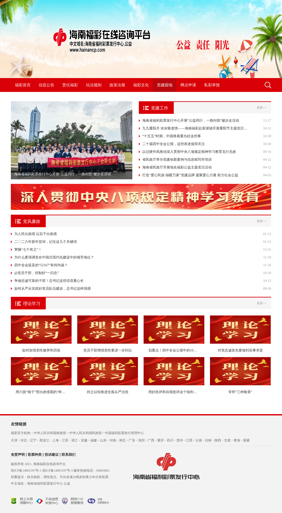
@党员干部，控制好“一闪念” (36, 273)
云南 (198, 440)
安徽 (84, 440)
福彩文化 (141, 85)
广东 (132, 440)
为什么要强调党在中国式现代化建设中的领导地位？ (54, 257)
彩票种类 (35, 454)
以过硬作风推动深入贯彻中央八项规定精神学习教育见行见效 (189, 152)
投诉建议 (52, 454)
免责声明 (18, 454)
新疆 (246, 440)
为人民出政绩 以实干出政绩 (35, 234)
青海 (237, 440)
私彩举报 (212, 85)
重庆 (160, 440)
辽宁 (33, 440)
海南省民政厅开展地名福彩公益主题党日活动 (177, 167)
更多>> (261, 107)
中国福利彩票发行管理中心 (124, 433)
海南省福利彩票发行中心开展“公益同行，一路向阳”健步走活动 (190, 120)
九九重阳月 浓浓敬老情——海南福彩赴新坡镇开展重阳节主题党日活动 (195, 128)
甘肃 (227, 440)
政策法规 (117, 85)
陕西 (218, 440)
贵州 (179, 440)
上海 (55, 440)
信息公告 (46, 85)
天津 (14, 440)
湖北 (122, 440)
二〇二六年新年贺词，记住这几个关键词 (45, 241)
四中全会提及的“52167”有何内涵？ (41, 265)
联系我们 (68, 454)
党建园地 (164, 85)
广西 (151, 440)
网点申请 (188, 85)
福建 (93, 440)
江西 (189, 440)
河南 (113, 440)
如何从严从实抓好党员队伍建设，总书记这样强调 (52, 288)
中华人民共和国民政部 (85, 433)
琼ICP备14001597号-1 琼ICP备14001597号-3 (42, 470)
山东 (103, 440)
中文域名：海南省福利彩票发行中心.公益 (40, 483)
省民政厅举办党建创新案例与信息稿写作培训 (177, 159)
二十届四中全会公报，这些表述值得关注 (173, 144)
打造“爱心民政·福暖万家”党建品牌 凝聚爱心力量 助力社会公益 (190, 175)
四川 (170, 440)
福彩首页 (23, 85)
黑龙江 (44, 440)
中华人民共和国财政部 (50, 433)
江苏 (65, 440)
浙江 (74, 440)
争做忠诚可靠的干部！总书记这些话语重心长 (49, 281)
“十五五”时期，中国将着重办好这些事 (171, 136)
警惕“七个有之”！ (28, 249)
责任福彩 (70, 85)
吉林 (208, 440)
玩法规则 (94, 85)
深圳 (141, 440)
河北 (23, 440)
